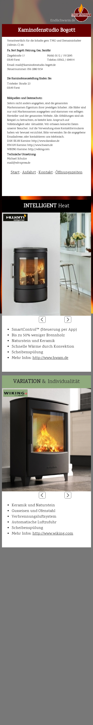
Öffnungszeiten (69, 172)
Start (15, 172)
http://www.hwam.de (50, 358)
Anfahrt (29, 172)
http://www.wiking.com (52, 534)
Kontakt (46, 172)
